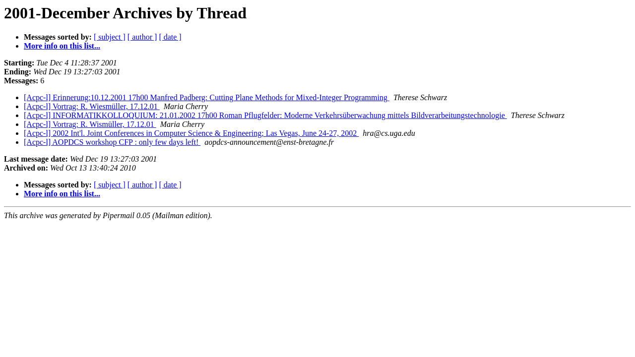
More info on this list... (62, 46)
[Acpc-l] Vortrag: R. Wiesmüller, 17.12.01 (92, 106)
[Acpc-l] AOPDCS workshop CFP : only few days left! (112, 142)
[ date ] (170, 37)
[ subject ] (110, 37)
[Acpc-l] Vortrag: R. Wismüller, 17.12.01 (90, 124)
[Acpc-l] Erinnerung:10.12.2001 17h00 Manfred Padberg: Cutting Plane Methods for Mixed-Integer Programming (206, 97)
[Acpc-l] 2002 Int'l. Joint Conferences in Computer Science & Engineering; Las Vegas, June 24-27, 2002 (191, 133)
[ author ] (142, 37)
